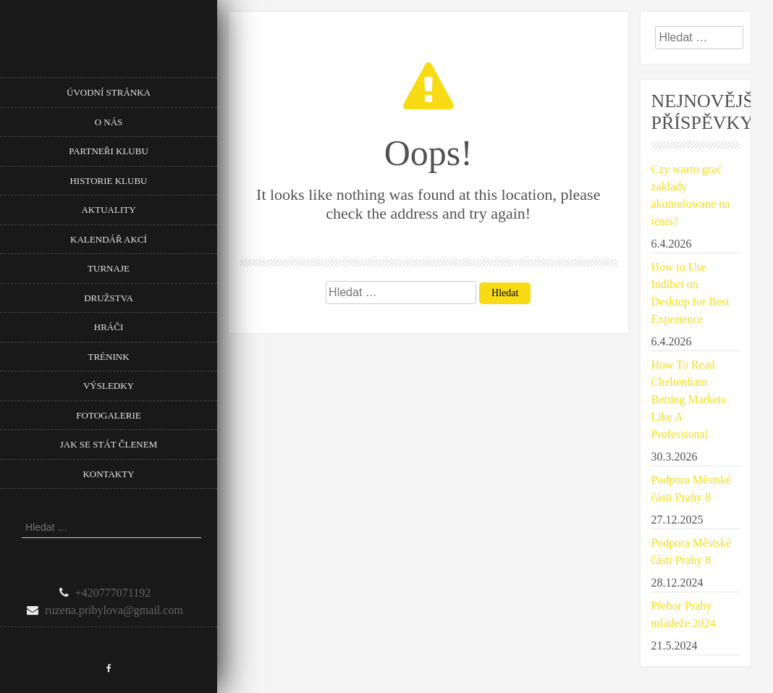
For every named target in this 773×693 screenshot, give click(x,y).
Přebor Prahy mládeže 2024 (683, 614)
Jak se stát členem (108, 444)
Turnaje (109, 268)
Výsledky (108, 385)
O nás (109, 122)
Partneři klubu (108, 151)
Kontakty (108, 474)
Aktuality (108, 209)
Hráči (108, 327)
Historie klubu (108, 180)
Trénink (108, 356)
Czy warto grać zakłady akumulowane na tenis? (690, 195)
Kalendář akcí (108, 239)
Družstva (108, 298)
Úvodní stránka (109, 92)
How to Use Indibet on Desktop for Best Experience (690, 293)
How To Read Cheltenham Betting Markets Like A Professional (689, 399)
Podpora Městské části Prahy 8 (691, 488)
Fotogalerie (108, 415)
